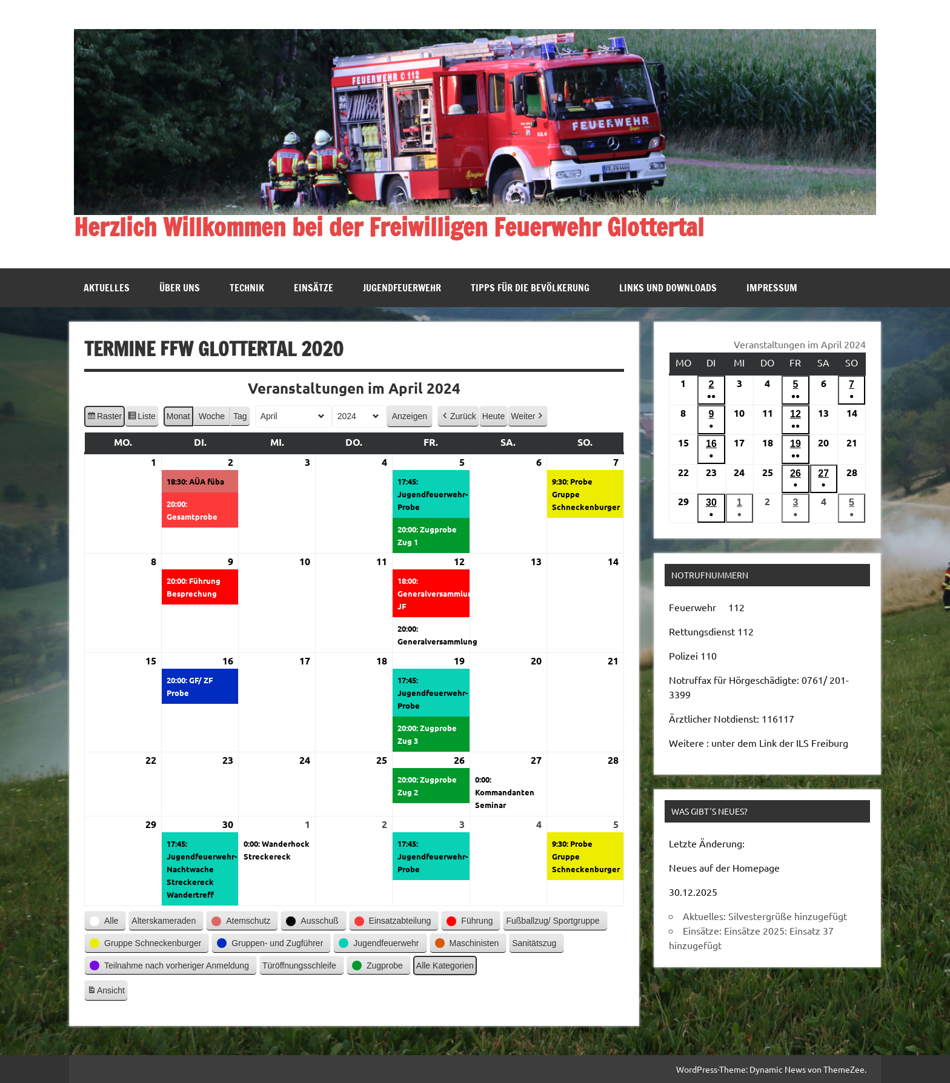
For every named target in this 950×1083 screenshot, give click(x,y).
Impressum (771, 287)
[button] (458, 415)
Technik (247, 287)
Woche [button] (212, 415)
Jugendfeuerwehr (402, 287)
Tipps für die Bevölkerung (530, 287)
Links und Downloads (668, 287)
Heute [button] (493, 415)
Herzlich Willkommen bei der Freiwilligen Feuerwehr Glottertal (389, 227)
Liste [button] (141, 417)
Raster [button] (104, 417)
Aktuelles (107, 287)
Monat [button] (178, 415)
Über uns (179, 287)
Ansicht (107, 992)
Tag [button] (240, 415)
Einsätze (313, 287)
